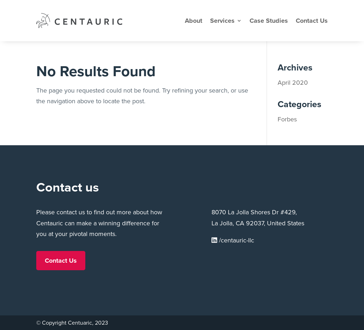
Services (222, 21)
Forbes (287, 119)
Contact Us (312, 21)
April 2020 (293, 83)
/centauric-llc (233, 240)
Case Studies (269, 21)
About (193, 21)
